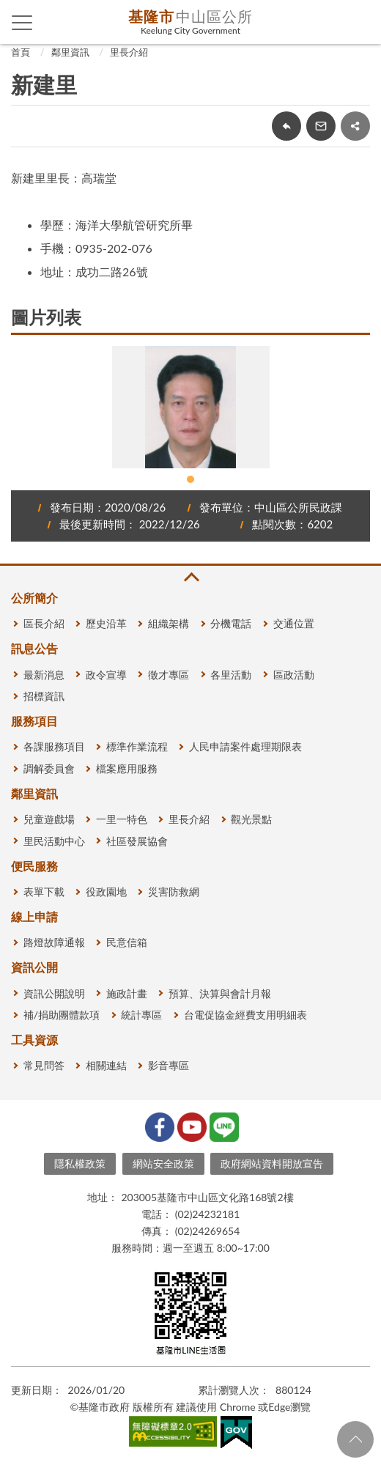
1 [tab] (190, 479)
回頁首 (355, 1439)
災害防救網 (173, 891)
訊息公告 (34, 648)
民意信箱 (126, 942)
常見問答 (43, 1065)
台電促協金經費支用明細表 (245, 1014)
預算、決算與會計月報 (220, 993)
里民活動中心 (54, 841)
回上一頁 (286, 126)
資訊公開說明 (54, 993)
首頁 (20, 52)
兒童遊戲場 (49, 819)
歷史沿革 (106, 623)
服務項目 (34, 721)
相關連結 (106, 1065)
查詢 (359, 22)
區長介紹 (43, 623)
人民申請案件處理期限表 (245, 746)
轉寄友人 (321, 126)
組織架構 (168, 623)
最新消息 (43, 674)
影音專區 (168, 1065)
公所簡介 (34, 598)
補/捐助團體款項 (61, 1014)
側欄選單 (22, 22)
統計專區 (141, 1014)
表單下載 (43, 891)
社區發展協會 (137, 841)
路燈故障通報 (54, 942)
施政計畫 (126, 993)
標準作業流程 (137, 746)
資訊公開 (34, 967)
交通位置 (293, 623)
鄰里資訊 (70, 52)
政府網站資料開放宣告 (272, 1163)
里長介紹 (129, 52)
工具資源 (34, 1040)
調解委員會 (49, 768)
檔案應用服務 (127, 768)
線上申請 (34, 916)
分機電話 (230, 623)
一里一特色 (121, 819)
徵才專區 (168, 674)
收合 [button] (190, 577)
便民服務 (34, 866)
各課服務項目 (54, 746)
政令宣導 (106, 674)
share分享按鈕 (355, 126)
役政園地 (106, 891)
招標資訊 (43, 696)
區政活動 (293, 674)
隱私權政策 (80, 1163)
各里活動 (230, 674)
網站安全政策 (163, 1163)
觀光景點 (251, 819)
